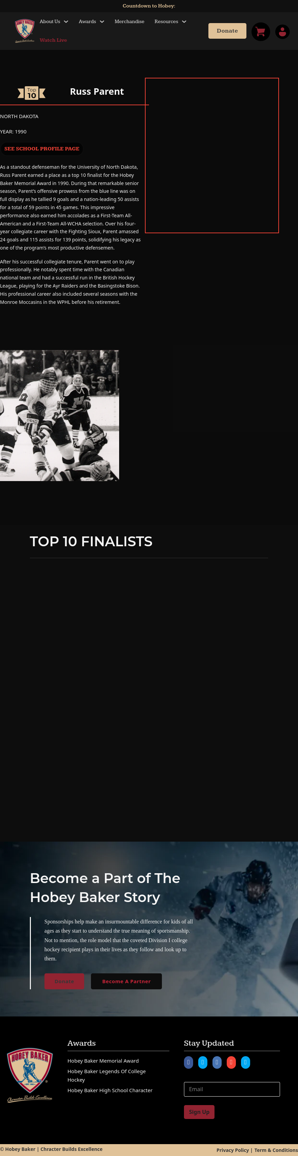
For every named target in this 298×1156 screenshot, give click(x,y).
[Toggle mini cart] (261, 31)
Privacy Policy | (235, 1150)
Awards (87, 21)
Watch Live (53, 40)
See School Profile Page (41, 149)
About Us (50, 21)
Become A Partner (126, 981)
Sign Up (199, 1112)
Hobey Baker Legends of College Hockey (107, 1075)
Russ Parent (97, 91)
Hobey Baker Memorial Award (103, 1060)
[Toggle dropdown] (66, 21)
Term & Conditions (276, 1150)
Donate (227, 30)
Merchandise (129, 21)
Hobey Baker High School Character (110, 1090)
